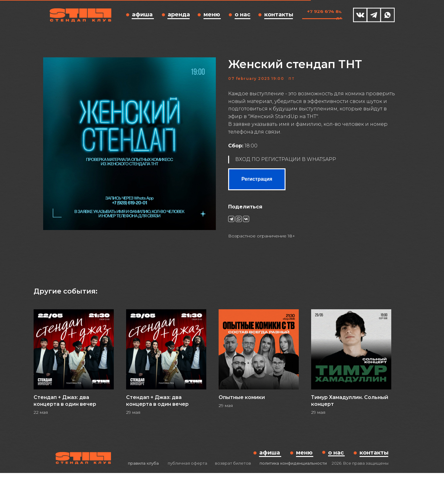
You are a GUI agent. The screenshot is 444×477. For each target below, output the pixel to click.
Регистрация (256, 181)
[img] (360, 15)
